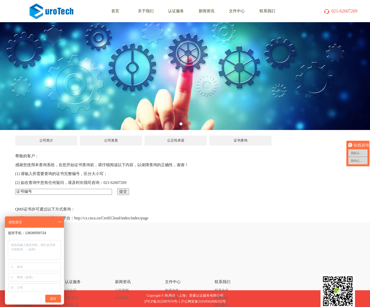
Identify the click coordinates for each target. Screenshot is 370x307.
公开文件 (172, 273)
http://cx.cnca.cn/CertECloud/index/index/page (111, 218)
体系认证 (72, 295)
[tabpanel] (185, 76)
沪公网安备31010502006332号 (203, 301)
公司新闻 (122, 265)
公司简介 (46, 140)
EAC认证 (72, 273)
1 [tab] (180, 123)
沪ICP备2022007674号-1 (162, 301)
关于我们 (146, 11)
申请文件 (172, 265)
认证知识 (122, 273)
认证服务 (176, 11)
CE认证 (70, 265)
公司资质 (111, 140)
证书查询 (240, 140)
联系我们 (267, 11)
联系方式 (221, 265)
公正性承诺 (175, 140)
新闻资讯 (206, 11)
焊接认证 (72, 280)
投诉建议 (221, 280)
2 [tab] (189, 123)
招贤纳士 (221, 273)
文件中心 (237, 11)
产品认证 (72, 287)
